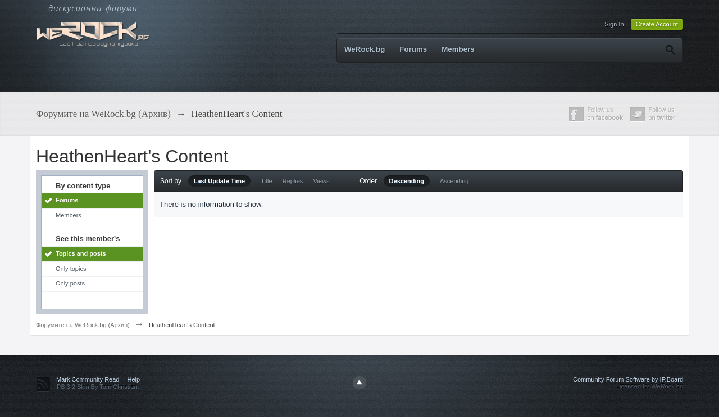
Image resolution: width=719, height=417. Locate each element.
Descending (406, 181)
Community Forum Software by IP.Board (628, 379)
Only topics (71, 268)
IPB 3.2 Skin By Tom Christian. (97, 386)
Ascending (454, 181)
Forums (413, 49)
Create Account (657, 24)
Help (134, 379)
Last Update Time (219, 181)
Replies (293, 181)
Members (458, 49)
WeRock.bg (364, 49)
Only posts (70, 283)
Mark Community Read (87, 379)
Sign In (614, 24)
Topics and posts (81, 253)
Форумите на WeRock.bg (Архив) (83, 324)
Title (266, 181)
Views (321, 181)
